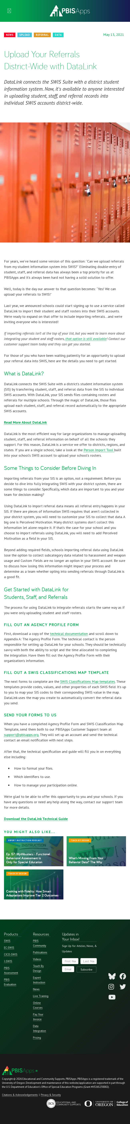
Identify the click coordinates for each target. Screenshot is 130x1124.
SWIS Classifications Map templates (87, 681)
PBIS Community (39, 943)
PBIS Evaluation (10, 982)
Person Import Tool (99, 450)
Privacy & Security (51, 1095)
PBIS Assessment (11, 970)
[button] (9, 11)
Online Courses (38, 1005)
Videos (37, 959)
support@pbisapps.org (21, 734)
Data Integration (39, 1028)
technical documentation (69, 633)
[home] (69, 10)
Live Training (40, 996)
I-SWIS (8, 961)
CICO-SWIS (10, 954)
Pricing (37, 1037)
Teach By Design (38, 968)
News (36, 989)
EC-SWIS (9, 947)
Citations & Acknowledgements (20, 1095)
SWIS (7, 941)
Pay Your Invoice (38, 1017)
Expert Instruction (39, 980)
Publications (40, 952)
